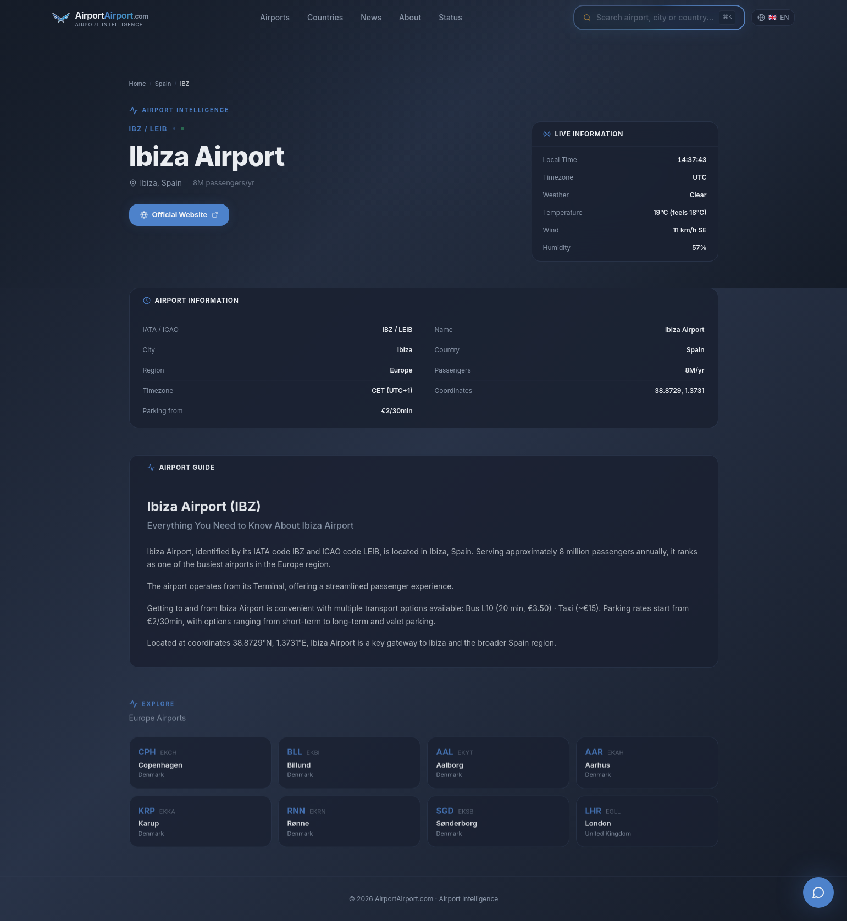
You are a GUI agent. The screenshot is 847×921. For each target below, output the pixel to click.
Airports (275, 17)
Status (450, 17)
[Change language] (773, 17)
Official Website (179, 215)
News (371, 17)
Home (137, 83)
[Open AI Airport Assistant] (818, 892)
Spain (163, 83)
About (410, 17)
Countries (325, 17)
